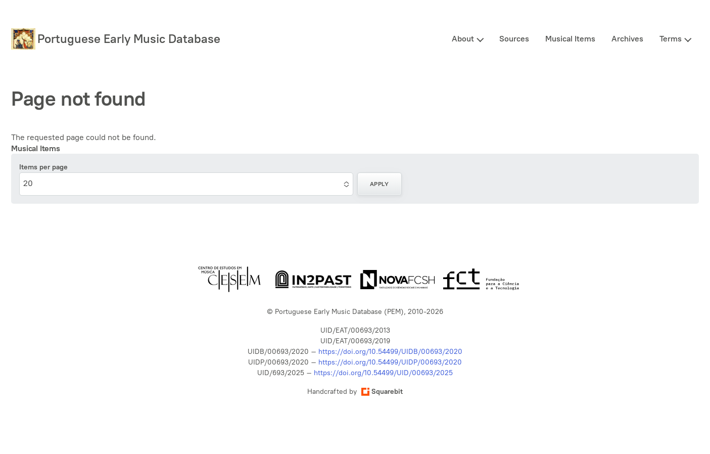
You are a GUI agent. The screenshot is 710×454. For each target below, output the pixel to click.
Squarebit (382, 391)
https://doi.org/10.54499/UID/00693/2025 (383, 373)
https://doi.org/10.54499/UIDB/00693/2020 (390, 351)
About (463, 38)
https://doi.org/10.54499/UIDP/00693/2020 (390, 362)
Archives (627, 38)
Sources (514, 38)
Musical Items (570, 38)
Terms (670, 38)
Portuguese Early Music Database (128, 38)
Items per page (43, 167)
